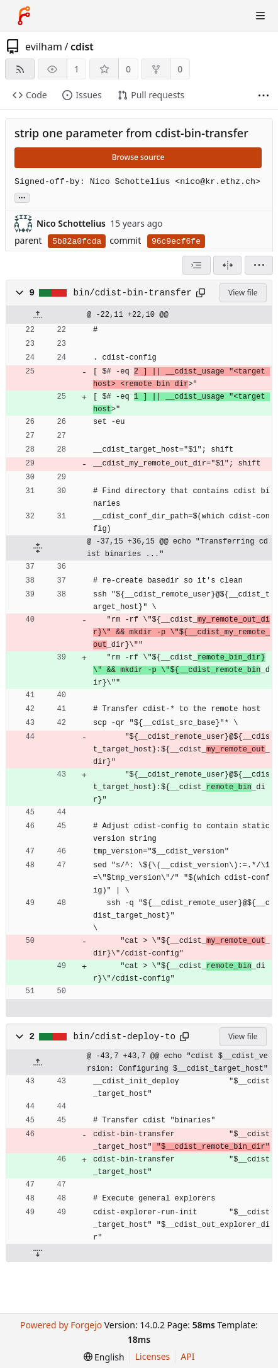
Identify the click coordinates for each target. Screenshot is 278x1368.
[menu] (259, 265)
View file (242, 292)
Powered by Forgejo (61, 1325)
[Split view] (227, 265)
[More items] (263, 95)
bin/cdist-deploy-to (124, 1037)
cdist (82, 46)
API (187, 1356)
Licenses (152, 1356)
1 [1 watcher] (76, 69)
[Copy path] (200, 293)
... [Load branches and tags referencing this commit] (22, 197)
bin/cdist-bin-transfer (133, 293)
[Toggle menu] (260, 15)
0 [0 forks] (179, 69)
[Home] (24, 15)
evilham (43, 46)
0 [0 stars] (128, 69)
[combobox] (196, 265)
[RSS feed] (20, 69)
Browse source (138, 157)
